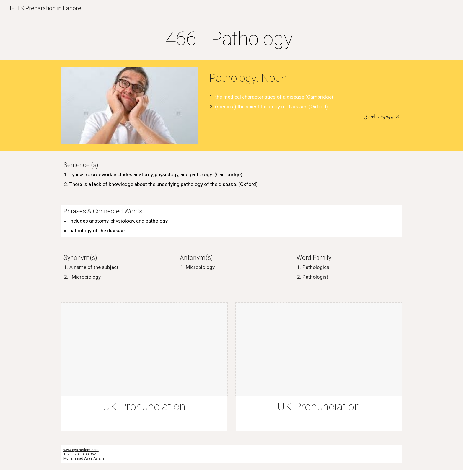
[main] (231, 39)
